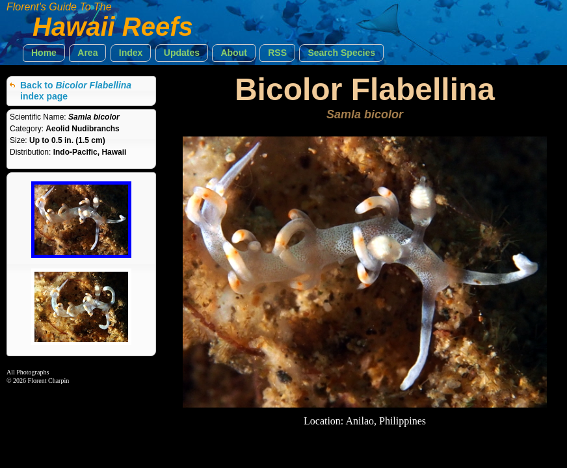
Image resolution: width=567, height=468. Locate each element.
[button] (44, 53)
